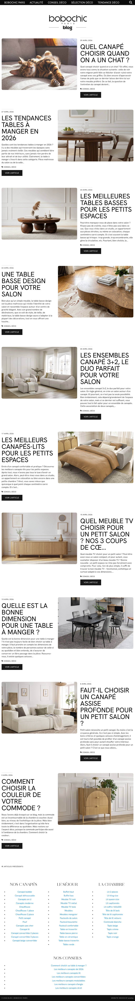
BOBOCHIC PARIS (14, 2)
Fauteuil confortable (68, 925)
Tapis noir (112, 933)
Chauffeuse (24, 906)
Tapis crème (112, 929)
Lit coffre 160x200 (112, 906)
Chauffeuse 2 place (25, 914)
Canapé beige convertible (25, 940)
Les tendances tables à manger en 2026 (26, 128)
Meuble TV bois (68, 906)
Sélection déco (82, 2)
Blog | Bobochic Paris (17, 998)
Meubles (69, 910)
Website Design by (122, 998)
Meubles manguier (68, 914)
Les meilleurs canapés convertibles (69, 976)
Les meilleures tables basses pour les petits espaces (106, 206)
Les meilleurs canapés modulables (68, 980)
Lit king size (112, 895)
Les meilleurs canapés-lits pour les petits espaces (27, 450)
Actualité (36, 2)
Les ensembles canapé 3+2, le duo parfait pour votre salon (104, 368)
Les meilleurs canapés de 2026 (68, 969)
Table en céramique (68, 936)
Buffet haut (68, 891)
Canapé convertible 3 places (24, 936)
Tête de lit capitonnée (112, 914)
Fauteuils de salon (68, 918)
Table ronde (68, 944)
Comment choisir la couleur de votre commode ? (21, 794)
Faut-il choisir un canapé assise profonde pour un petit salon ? (106, 706)
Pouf (25, 922)
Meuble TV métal (69, 903)
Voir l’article (91, 95)
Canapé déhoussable (25, 895)
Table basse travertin (69, 940)
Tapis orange (113, 936)
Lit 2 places (112, 891)
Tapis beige (112, 925)
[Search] (130, 2)
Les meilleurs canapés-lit (69, 973)
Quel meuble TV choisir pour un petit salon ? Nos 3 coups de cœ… (106, 534)
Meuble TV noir (68, 899)
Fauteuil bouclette (68, 922)
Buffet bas (69, 895)
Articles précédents (12, 866)
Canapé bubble (25, 891)
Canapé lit (25, 929)
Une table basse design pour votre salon (24, 284)
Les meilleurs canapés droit (69, 988)
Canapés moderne (24, 903)
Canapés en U (24, 899)
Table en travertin (68, 929)
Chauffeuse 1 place (25, 910)
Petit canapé (25, 918)
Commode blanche (112, 922)
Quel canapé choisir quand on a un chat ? (104, 53)
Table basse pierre (69, 933)
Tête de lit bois (113, 910)
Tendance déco (108, 2)
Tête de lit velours (112, 918)
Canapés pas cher (24, 925)
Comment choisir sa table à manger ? (68, 965)
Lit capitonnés (112, 903)
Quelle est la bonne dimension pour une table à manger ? (27, 618)
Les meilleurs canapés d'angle (68, 984)
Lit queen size (112, 899)
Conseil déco (57, 2)
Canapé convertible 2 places (24, 933)
